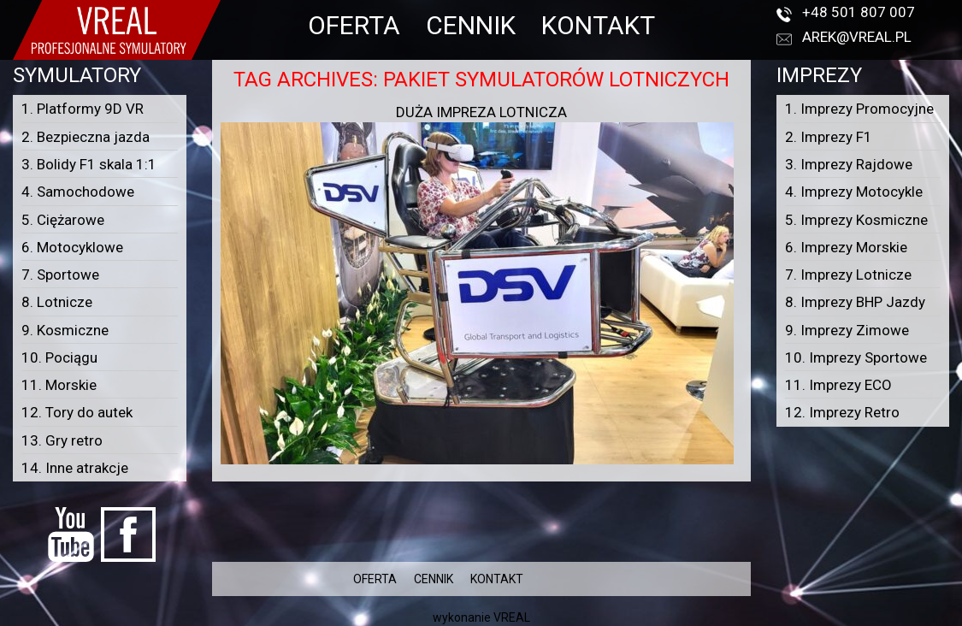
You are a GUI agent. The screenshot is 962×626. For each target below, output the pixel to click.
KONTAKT (598, 25)
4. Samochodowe (77, 191)
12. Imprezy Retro (842, 412)
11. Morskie (59, 384)
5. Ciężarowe (62, 219)
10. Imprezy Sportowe (856, 357)
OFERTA (354, 25)
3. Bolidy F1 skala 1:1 (88, 164)
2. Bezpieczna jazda (85, 136)
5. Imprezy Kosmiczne (856, 219)
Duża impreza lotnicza (481, 112)
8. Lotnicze (56, 301)
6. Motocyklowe (72, 247)
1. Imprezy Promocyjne (859, 108)
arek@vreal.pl (857, 36)
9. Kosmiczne (65, 330)
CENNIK (471, 25)
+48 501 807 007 (858, 12)
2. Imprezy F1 (828, 136)
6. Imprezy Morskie (846, 247)
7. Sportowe (60, 274)
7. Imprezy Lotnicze (848, 274)
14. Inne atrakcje (74, 467)
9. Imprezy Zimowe (847, 330)
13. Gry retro (62, 440)
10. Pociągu (59, 357)
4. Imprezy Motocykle (854, 191)
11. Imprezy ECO (838, 384)
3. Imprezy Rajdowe (848, 164)
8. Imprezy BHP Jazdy (855, 301)
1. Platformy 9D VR (82, 108)
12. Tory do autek (77, 412)
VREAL (511, 617)
